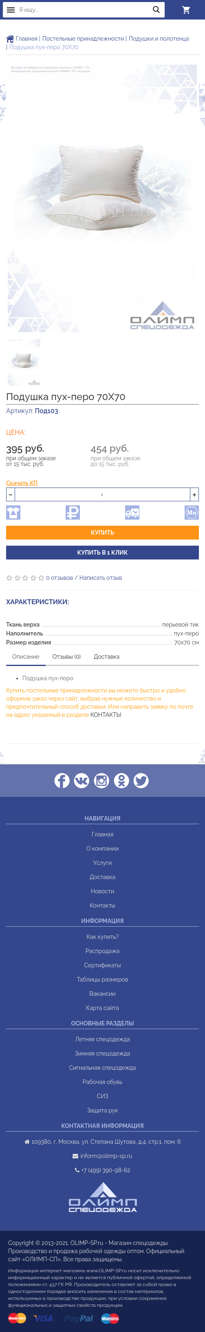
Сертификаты (102, 965)
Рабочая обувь (102, 1082)
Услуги (102, 863)
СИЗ (102, 1096)
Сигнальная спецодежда (102, 1067)
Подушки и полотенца (159, 38)
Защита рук (102, 1110)
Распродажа (102, 951)
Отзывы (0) (67, 656)
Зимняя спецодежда (102, 1053)
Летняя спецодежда (102, 1039)
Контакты (102, 905)
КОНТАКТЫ (105, 715)
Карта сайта (102, 1008)
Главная (21, 38)
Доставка (106, 656)
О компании (102, 848)
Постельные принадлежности (83, 38)
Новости (102, 891)
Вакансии (102, 993)
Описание (26, 656)
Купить (102, 532)
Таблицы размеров (102, 979)
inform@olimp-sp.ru (106, 1156)
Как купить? (102, 937)
